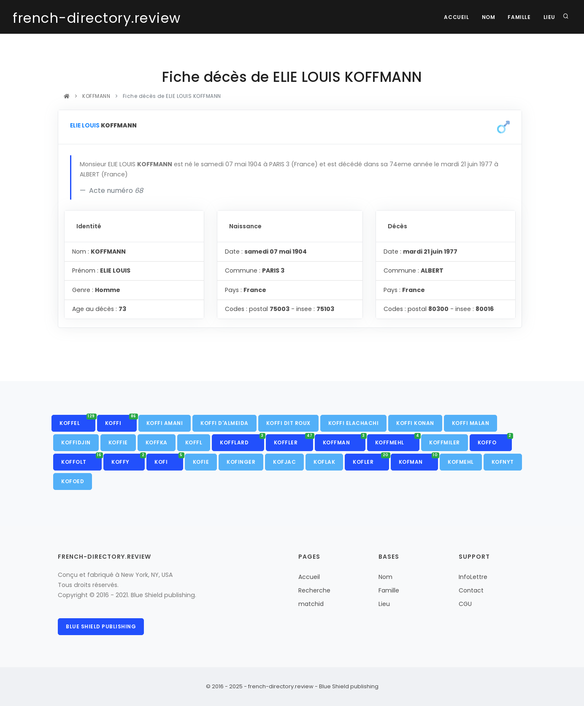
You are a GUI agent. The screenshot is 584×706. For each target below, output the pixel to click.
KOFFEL (77, 421)
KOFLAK (324, 461)
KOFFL (194, 442)
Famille (519, 17)
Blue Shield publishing (101, 626)
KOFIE (201, 461)
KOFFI (121, 421)
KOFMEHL (461, 461)
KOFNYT (503, 461)
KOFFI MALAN (470, 423)
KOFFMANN (96, 96)
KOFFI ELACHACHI (353, 423)
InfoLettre (473, 577)
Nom (488, 17)
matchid (311, 604)
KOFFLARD (242, 440)
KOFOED (72, 481)
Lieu (549, 17)
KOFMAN (418, 459)
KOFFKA (157, 442)
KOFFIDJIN (76, 442)
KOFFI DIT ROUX (288, 423)
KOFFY (128, 459)
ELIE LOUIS (85, 125)
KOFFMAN (344, 440)
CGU (465, 604)
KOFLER (371, 459)
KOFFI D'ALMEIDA (224, 423)
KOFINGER (241, 461)
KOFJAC (284, 461)
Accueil (456, 17)
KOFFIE (118, 442)
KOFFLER (293, 440)
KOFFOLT (81, 459)
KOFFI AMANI (164, 423)
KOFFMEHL (397, 440)
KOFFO (495, 440)
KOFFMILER (444, 442)
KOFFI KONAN (415, 423)
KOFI (168, 459)
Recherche (314, 590)
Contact (471, 590)
